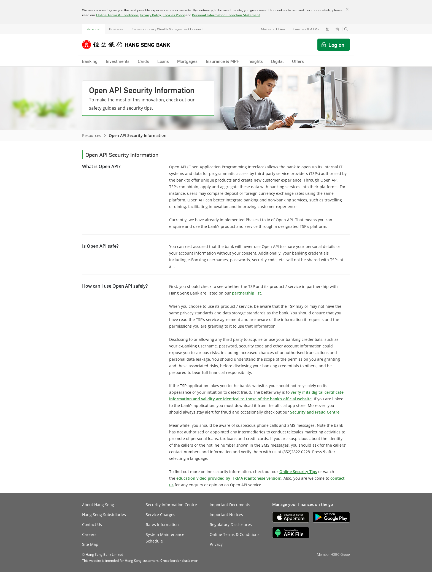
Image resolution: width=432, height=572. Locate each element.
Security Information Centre (171, 504)
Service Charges (160, 514)
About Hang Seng (98, 504)
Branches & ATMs (305, 29)
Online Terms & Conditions (117, 15)
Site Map (90, 544)
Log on (336, 44)
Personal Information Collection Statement (226, 15)
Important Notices (226, 514)
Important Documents (230, 504)
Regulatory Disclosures (231, 524)
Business (116, 29)
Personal (93, 29)
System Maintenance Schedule (165, 538)
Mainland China (273, 29)
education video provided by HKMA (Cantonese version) (228, 478)
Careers (89, 534)
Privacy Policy (150, 15)
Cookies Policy (174, 15)
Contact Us (92, 524)
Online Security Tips (298, 471)
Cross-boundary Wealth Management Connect (167, 29)
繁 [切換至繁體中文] (327, 29)
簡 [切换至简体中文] (337, 29)
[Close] (347, 9)
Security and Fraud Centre (314, 412)
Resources (91, 135)
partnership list (246, 293)
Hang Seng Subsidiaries (104, 514)
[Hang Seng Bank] (130, 44)
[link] (179, 560)
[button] (346, 29)
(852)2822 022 (295, 451)
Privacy (216, 544)
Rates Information (162, 524)
